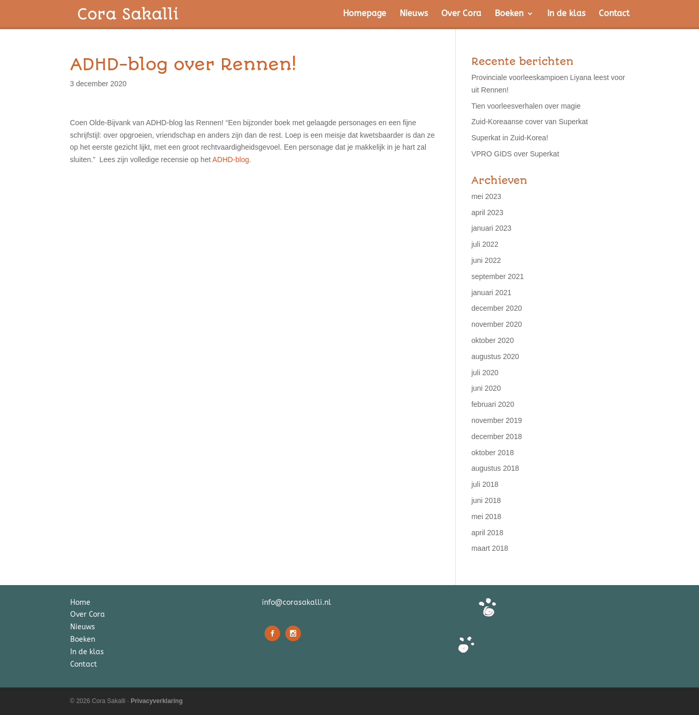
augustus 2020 (495, 356)
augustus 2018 (495, 468)
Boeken (509, 14)
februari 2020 (493, 404)
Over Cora (461, 14)
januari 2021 (491, 292)
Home (80, 602)
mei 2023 (486, 196)
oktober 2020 (492, 340)
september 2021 (497, 276)
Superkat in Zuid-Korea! (509, 138)
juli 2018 (484, 484)
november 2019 (496, 420)
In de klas (566, 14)
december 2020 (496, 308)
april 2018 (487, 532)
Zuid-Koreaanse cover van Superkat (529, 121)
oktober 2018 (492, 452)
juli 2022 (484, 244)
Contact (614, 14)
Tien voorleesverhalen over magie (526, 106)
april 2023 (487, 212)
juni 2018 (486, 500)
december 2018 (496, 436)
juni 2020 (486, 388)
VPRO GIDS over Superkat (515, 154)
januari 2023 (491, 228)
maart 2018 (489, 548)
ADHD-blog (230, 159)
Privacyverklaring (156, 701)
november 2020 (496, 324)
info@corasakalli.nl (296, 602)
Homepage (364, 14)
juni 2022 (486, 260)
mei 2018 (486, 516)
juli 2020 (484, 372)
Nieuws (414, 14)
